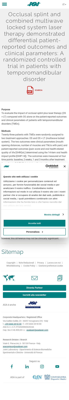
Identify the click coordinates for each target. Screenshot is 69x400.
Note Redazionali (26, 263)
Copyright (11, 263)
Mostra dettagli (52, 214)
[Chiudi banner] (65, 166)
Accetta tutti (34, 223)
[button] (4, 4)
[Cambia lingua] (64, 4)
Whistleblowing (13, 266)
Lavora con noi (54, 263)
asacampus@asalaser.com (15, 346)
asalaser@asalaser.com (37, 330)
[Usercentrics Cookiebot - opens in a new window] (45, 166)
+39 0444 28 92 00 (13, 324)
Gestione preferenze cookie (51, 266)
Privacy (40, 263)
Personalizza (34, 231)
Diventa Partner (34, 287)
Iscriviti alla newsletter (34, 295)
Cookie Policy (29, 266)
